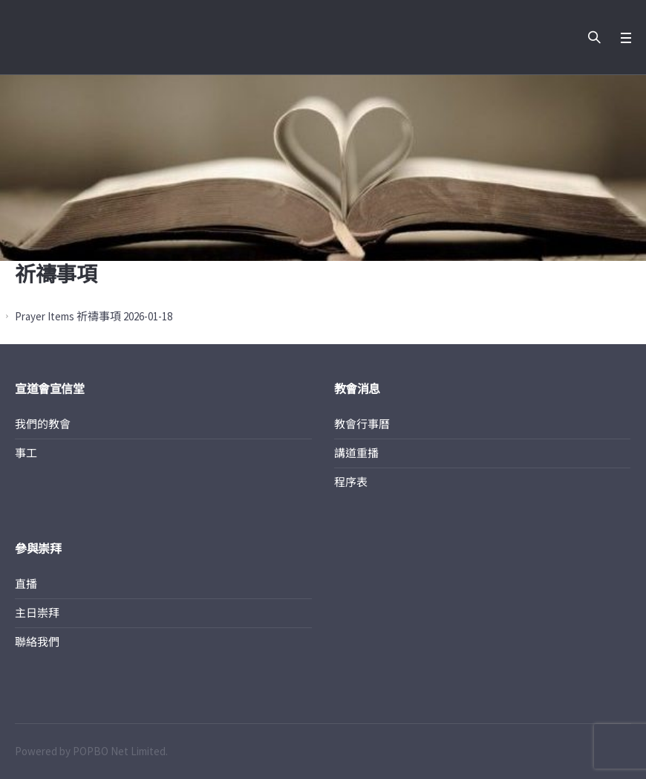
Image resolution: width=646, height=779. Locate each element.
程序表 (351, 482)
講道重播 (356, 453)
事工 (26, 453)
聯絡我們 (37, 642)
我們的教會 (43, 424)
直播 (26, 584)
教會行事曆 (362, 424)
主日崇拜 (37, 613)
